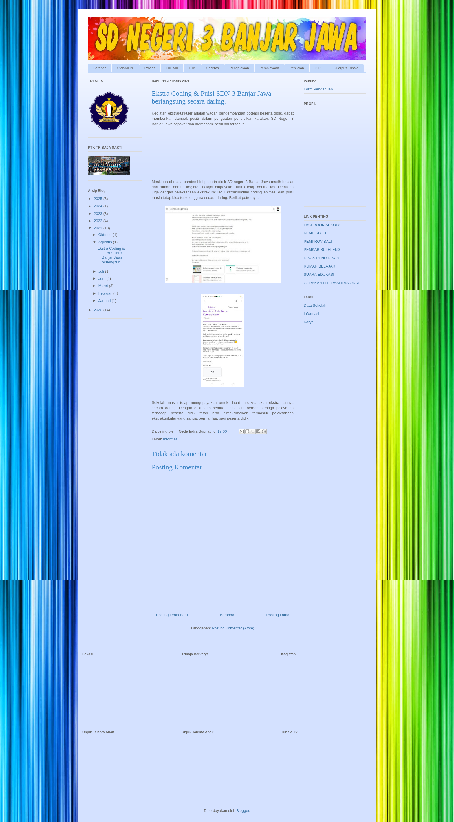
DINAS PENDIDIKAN (321, 258)
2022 (98, 221)
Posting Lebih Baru (172, 615)
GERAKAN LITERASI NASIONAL (332, 283)
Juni (102, 278)
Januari (105, 300)
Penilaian (297, 68)
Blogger (242, 810)
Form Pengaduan (318, 89)
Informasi (170, 439)
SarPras (212, 68)
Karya (309, 322)
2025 (98, 199)
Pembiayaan (269, 68)
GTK (318, 68)
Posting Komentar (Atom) (233, 628)
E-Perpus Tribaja (345, 68)
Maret (103, 286)
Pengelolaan (239, 68)
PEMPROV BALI (318, 241)
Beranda (99, 68)
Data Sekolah (315, 305)
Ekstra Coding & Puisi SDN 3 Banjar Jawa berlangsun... (111, 255)
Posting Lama (278, 615)
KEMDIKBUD (315, 233)
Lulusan (172, 68)
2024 (98, 206)
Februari (106, 293)
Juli (101, 271)
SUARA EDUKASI (319, 274)
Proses (149, 68)
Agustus (105, 242)
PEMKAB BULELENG (322, 249)
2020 (98, 310)
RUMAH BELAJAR (319, 266)
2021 (98, 228)
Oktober (105, 235)
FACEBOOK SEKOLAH (323, 225)
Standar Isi (125, 68)
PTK (192, 68)
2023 (98, 213)
